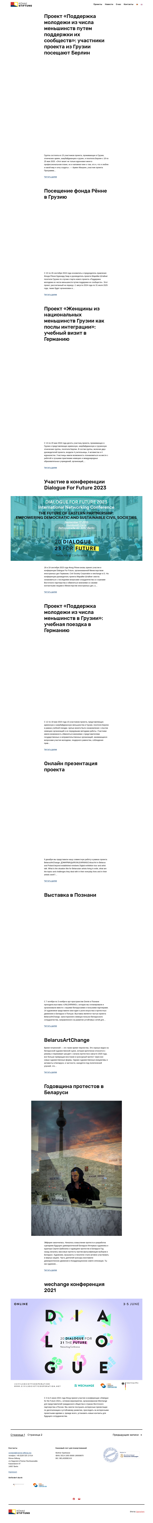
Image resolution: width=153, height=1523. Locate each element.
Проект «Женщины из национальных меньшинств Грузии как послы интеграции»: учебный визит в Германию (74, 324)
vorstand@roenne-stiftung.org (19, 1453)
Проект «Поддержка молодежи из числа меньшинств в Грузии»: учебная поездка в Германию (73, 618)
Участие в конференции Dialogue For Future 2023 (75, 485)
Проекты (98, 4)
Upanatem (140, 1512)
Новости (109, 4)
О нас (118, 4)
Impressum (12, 1472)
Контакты (128, 4)
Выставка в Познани (70, 895)
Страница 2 (35, 1434)
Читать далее (50, 177)
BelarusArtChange (66, 1040)
